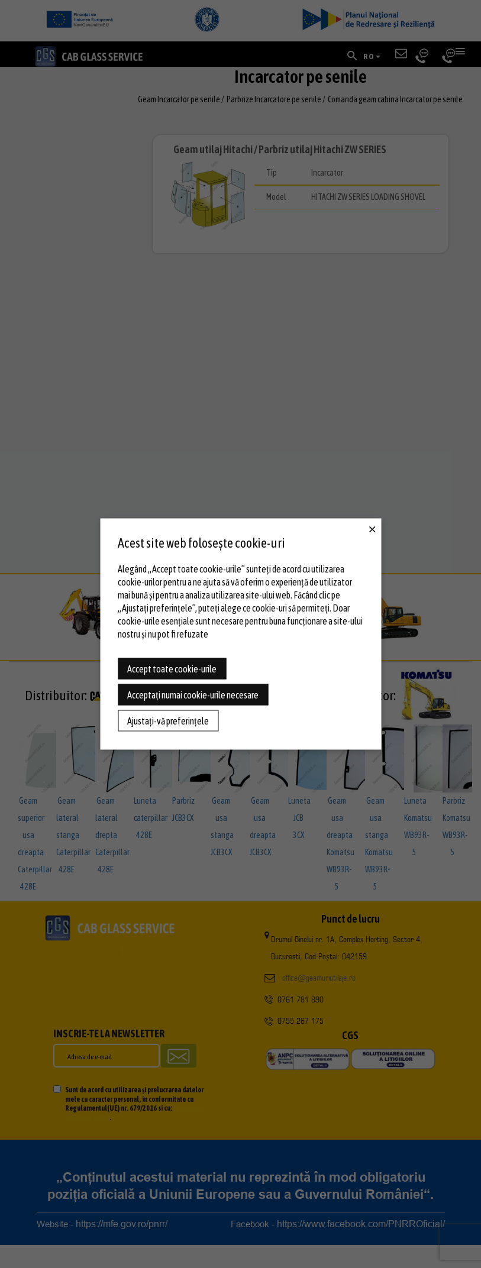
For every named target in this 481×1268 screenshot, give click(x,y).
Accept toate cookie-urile (172, 669)
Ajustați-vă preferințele (168, 721)
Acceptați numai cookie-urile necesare (193, 695)
